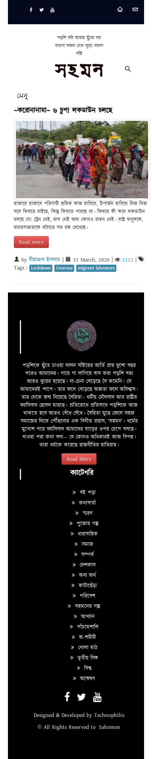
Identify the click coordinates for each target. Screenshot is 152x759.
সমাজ (84, 544)
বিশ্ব (84, 668)
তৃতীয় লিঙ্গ (84, 658)
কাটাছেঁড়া (84, 586)
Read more (31, 242)
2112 (127, 260)
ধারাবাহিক (84, 534)
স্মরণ (83, 513)
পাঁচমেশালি (84, 627)
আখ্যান (84, 617)
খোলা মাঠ (84, 648)
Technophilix (109, 715)
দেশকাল (84, 565)
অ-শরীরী (84, 637)
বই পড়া (84, 493)
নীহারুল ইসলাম (44, 260)
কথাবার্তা (84, 503)
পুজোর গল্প (83, 524)
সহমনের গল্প (84, 606)
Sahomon (109, 727)
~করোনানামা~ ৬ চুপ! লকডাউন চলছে (63, 111)
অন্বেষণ (84, 679)
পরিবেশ (84, 596)
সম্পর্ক (84, 555)
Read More (79, 459)
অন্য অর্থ (84, 575)
